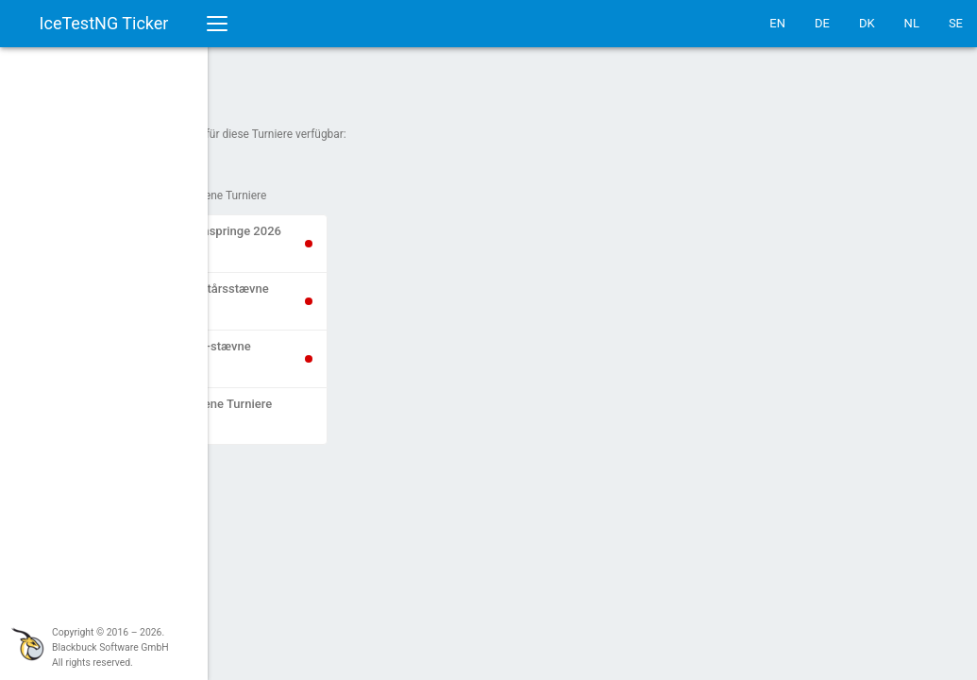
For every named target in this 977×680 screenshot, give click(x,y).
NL (911, 23)
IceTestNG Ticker (104, 23)
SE (956, 23)
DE (822, 23)
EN (777, 23)
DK (867, 23)
